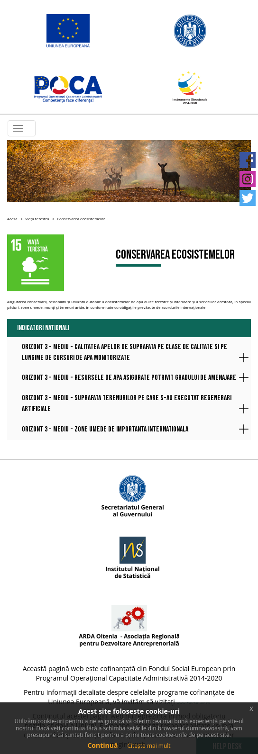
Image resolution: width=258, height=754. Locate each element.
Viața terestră (37, 218)
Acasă (12, 218)
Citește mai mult (148, 746)
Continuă (102, 745)
